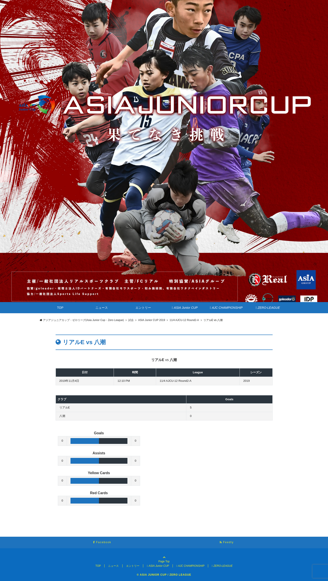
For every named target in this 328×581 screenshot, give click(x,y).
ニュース (101, 307)
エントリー (143, 307)
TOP (60, 307)
